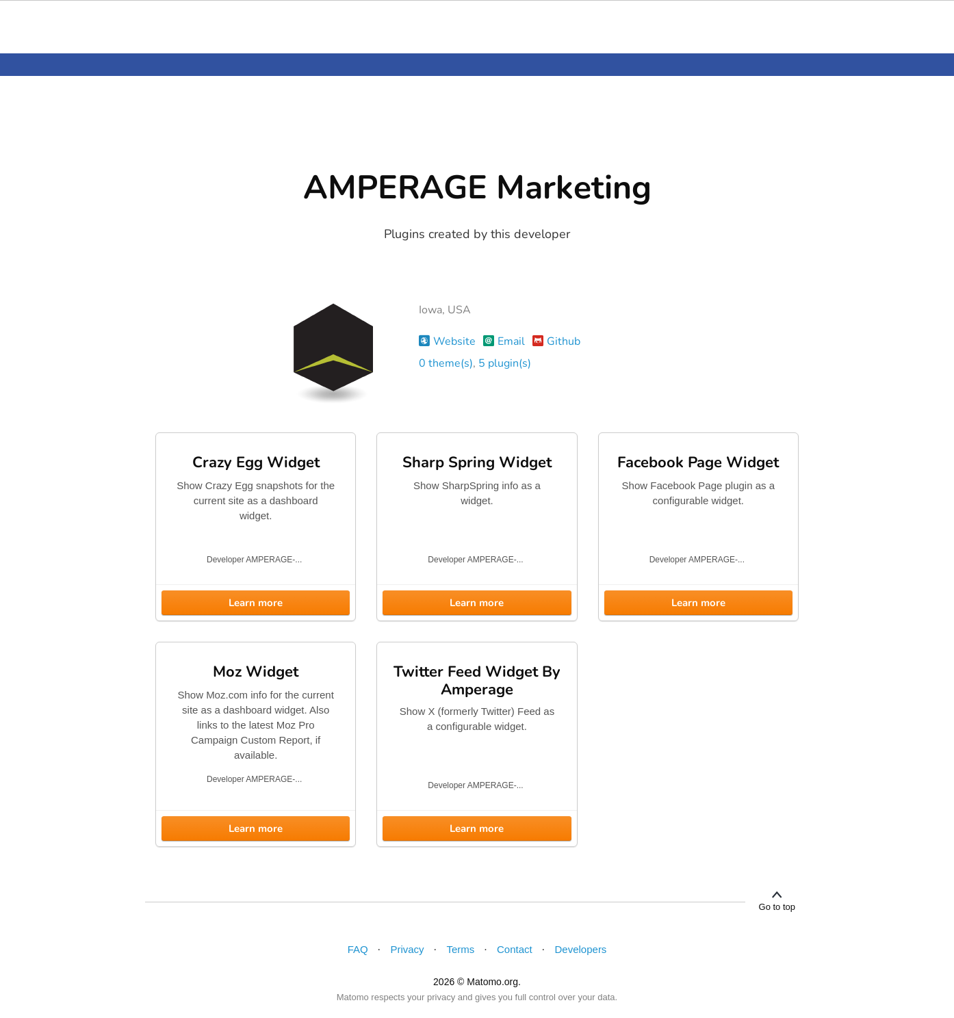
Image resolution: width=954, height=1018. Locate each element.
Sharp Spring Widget (477, 462)
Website (447, 341)
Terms (460, 949)
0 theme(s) (446, 363)
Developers (581, 949)
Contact (514, 949)
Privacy (407, 949)
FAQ (358, 949)
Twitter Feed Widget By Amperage (477, 681)
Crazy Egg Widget (256, 462)
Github (556, 341)
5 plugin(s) (504, 363)
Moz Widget (255, 672)
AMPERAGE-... (274, 559)
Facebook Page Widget (698, 462)
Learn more (256, 603)
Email (504, 341)
